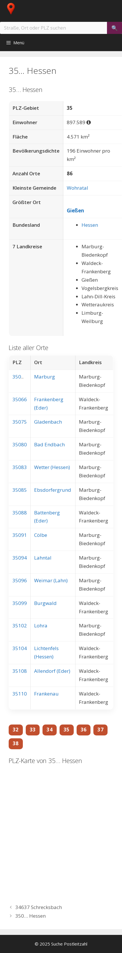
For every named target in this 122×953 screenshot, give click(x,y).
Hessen (90, 225)
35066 (19, 399)
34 (50, 729)
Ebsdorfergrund (52, 490)
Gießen (75, 210)
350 (16, 376)
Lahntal (42, 557)
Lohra (40, 625)
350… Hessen (30, 915)
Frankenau (46, 693)
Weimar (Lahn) (51, 580)
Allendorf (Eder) (52, 671)
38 (16, 743)
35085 (19, 490)
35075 (19, 421)
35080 (19, 444)
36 (84, 729)
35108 (19, 671)
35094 (19, 557)
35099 (19, 603)
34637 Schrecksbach (38, 907)
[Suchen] (114, 28)
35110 (19, 693)
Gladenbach (48, 421)
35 (67, 729)
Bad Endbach (49, 444)
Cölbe (40, 535)
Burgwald (45, 603)
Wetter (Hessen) (52, 467)
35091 (19, 535)
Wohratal (77, 188)
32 (16, 729)
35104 (19, 648)
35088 (19, 512)
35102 (19, 625)
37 (100, 729)
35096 (19, 580)
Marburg (44, 376)
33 (33, 729)
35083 (19, 467)
